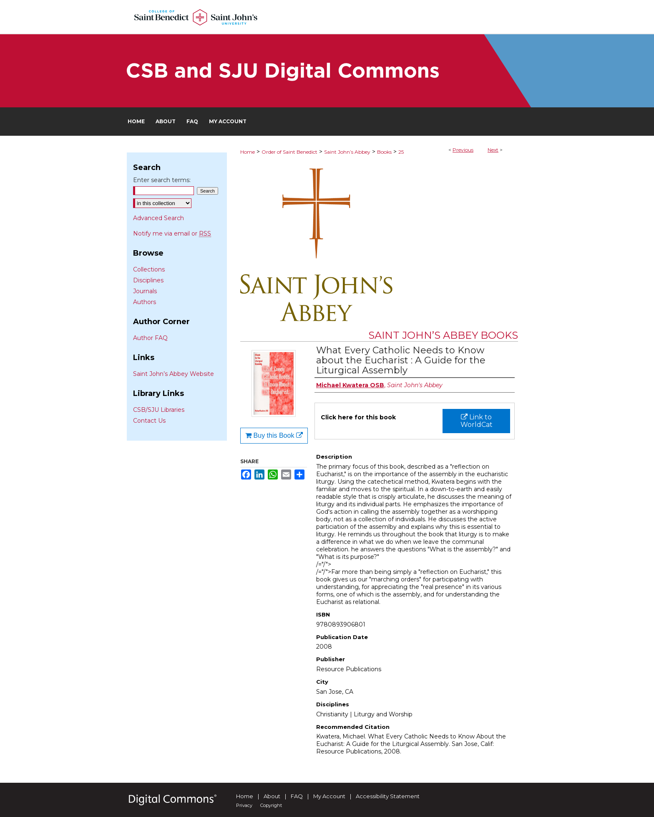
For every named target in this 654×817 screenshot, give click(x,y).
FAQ (297, 796)
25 (401, 152)
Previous (463, 150)
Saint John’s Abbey (347, 152)
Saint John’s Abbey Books (443, 335)
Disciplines (148, 280)
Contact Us (149, 420)
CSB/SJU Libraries (158, 410)
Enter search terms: (162, 180)
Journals (145, 291)
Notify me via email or (172, 233)
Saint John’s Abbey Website (173, 374)
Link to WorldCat (476, 421)
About (272, 796)
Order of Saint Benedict (289, 152)
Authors (144, 302)
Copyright (271, 805)
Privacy (244, 805)
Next (493, 150)
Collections (149, 269)
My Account (329, 796)
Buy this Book (274, 435)
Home (247, 152)
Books (384, 152)
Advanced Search (158, 218)
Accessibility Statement (388, 796)
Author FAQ (150, 338)
